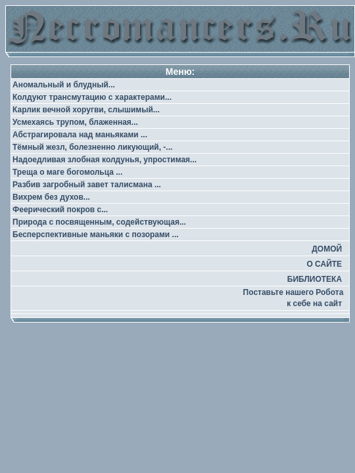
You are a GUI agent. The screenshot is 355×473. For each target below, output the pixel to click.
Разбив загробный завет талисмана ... (86, 184)
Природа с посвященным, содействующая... (99, 222)
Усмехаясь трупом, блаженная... (75, 122)
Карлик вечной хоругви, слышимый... (86, 109)
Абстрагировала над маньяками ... (79, 134)
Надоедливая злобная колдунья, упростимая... (104, 159)
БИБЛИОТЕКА (314, 279)
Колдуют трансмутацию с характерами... (92, 97)
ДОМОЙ (327, 249)
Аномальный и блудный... (63, 84)
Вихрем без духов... (51, 197)
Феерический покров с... (60, 209)
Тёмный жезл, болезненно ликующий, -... (92, 147)
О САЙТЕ (324, 264)
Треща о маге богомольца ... (67, 172)
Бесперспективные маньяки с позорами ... (95, 234)
